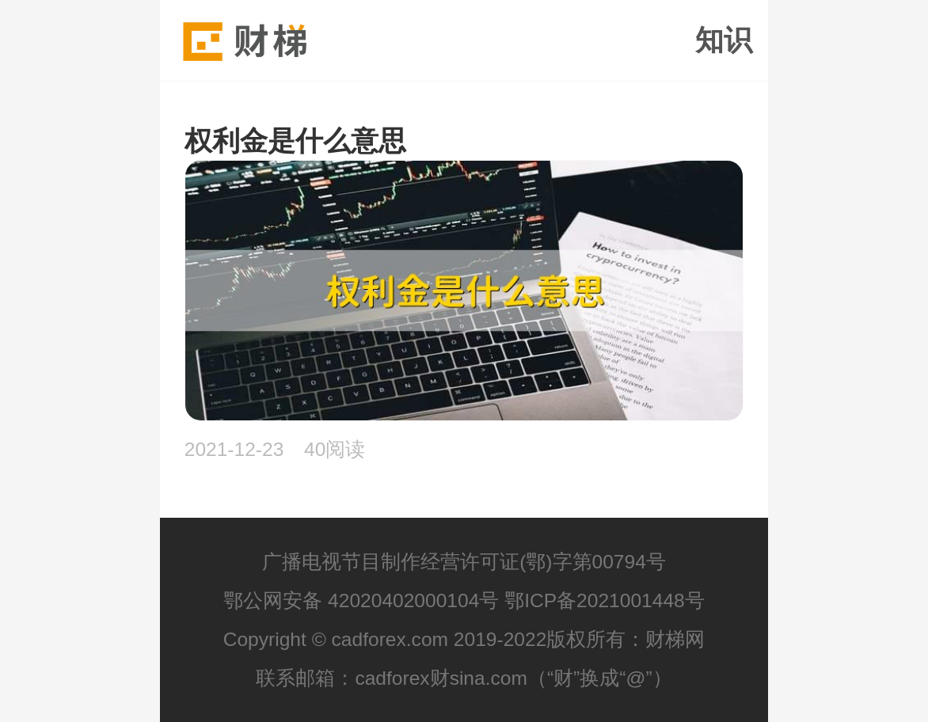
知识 (723, 40)
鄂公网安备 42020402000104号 (361, 600)
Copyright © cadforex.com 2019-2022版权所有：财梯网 (464, 639)
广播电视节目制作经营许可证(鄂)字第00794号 (464, 561)
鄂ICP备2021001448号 (604, 600)
